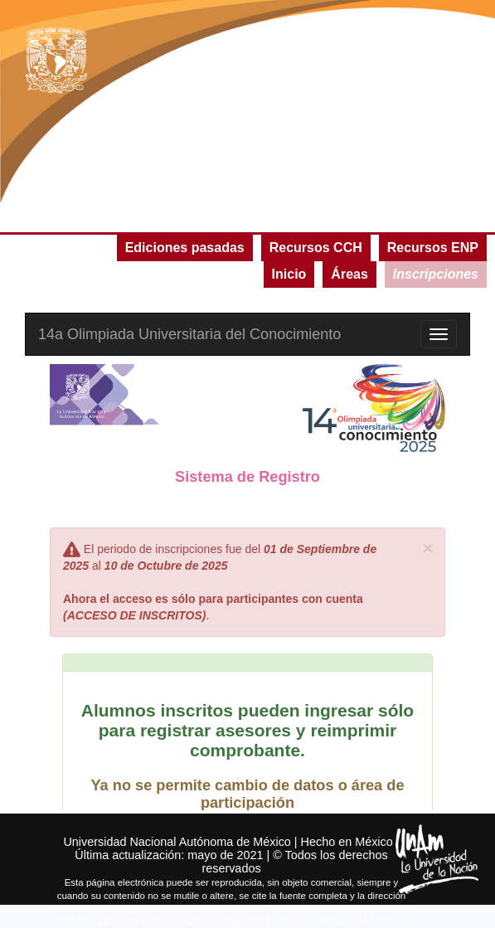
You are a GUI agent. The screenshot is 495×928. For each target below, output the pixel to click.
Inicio (289, 274)
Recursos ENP (432, 248)
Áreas (349, 274)
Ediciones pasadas (185, 248)
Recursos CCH (315, 248)
